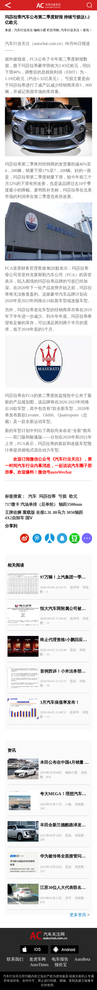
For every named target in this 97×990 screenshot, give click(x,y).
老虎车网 (37, 959)
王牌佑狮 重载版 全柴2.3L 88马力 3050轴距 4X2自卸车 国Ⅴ (44, 515)
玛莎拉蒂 (47, 496)
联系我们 (15, 959)
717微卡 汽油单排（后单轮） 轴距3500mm (43, 504)
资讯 (86, 30)
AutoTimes (39, 964)
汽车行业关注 (23, 30)
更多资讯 (78, 915)
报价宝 (61, 964)
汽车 (32, 496)
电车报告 (60, 959)
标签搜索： (15, 496)
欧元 (73, 496)
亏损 (62, 496)
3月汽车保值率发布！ (59, 702)
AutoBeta (82, 959)
